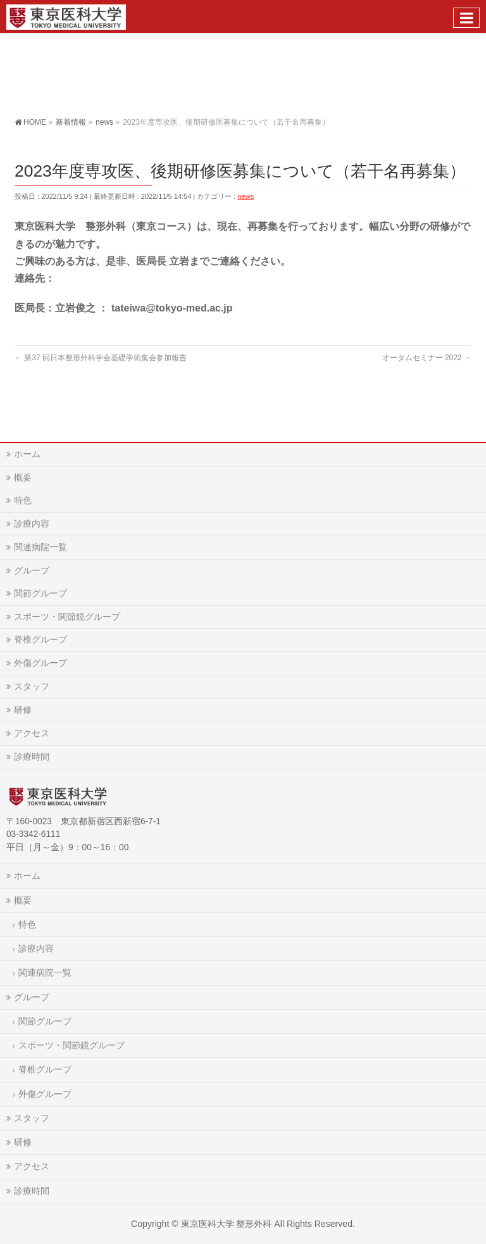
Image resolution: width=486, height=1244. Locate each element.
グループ (31, 570)
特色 (23, 500)
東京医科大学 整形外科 (226, 1224)
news (245, 196)
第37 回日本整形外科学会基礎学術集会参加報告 (101, 357)
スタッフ (31, 686)
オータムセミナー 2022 (426, 357)
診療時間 (31, 756)
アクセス (31, 733)
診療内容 (31, 523)
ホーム (27, 454)
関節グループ (40, 593)
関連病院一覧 (40, 547)
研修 (23, 710)
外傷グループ (40, 663)
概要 (23, 477)
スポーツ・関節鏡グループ (67, 617)
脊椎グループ (40, 639)
